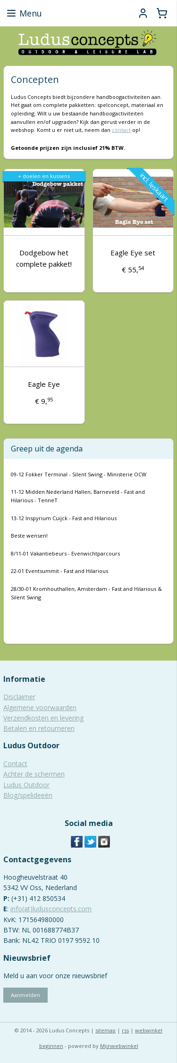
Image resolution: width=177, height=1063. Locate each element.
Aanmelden (25, 994)
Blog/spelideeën (27, 795)
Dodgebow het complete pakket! (44, 258)
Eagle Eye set (132, 252)
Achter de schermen (34, 773)
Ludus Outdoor (26, 784)
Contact (15, 763)
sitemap (105, 1030)
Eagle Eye (44, 384)
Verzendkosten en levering (43, 717)
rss (125, 1030)
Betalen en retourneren (39, 728)
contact (121, 129)
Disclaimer (19, 696)
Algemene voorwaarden (39, 707)
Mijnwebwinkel (119, 1045)
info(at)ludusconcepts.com (51, 908)
